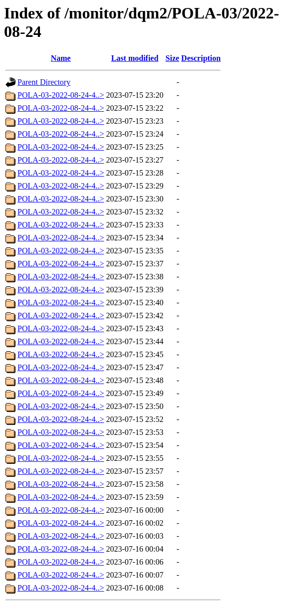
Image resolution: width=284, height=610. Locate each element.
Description (201, 58)
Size (173, 58)
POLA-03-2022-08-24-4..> (60, 95)
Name (61, 58)
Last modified (135, 58)
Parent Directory (43, 82)
